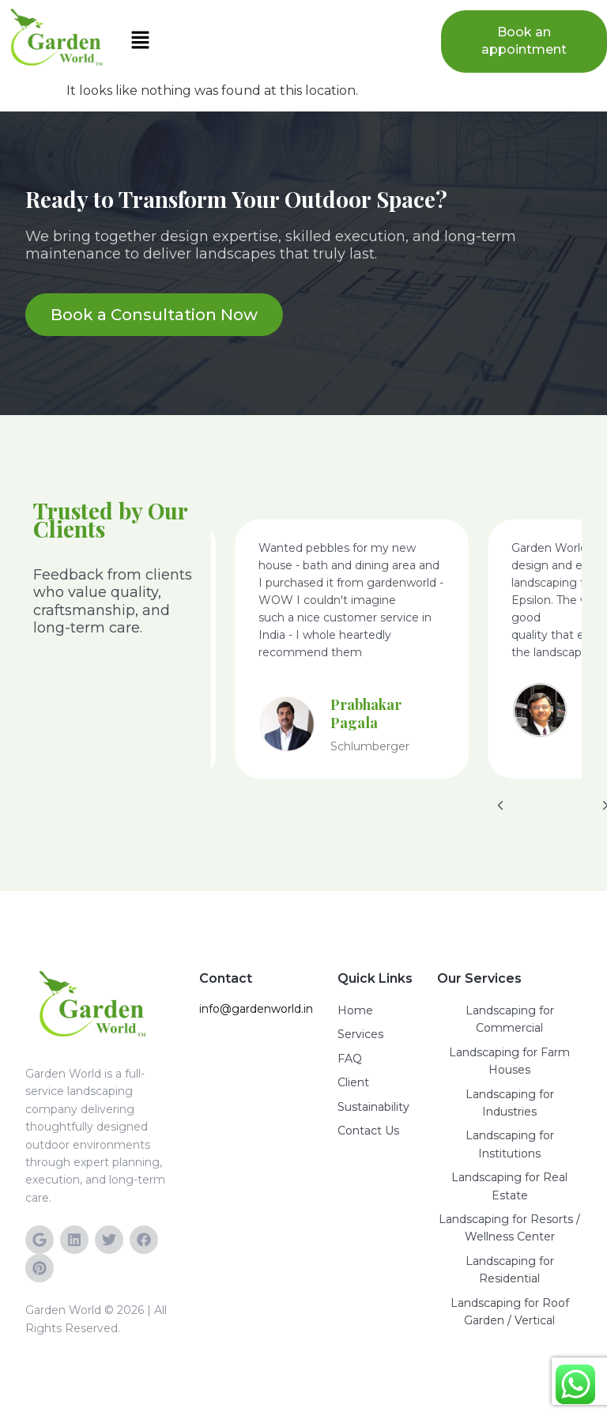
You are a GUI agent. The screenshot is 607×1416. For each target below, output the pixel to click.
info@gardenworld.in (256, 1009)
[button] (273, 41)
